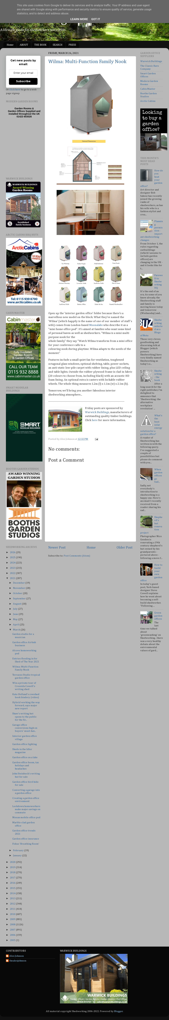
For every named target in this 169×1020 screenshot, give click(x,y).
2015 (13, 888)
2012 (13, 903)
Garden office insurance (25, 838)
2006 (13, 935)
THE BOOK (40, 45)
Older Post (125, 547)
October (18, 593)
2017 (13, 877)
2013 (13, 898)
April (16, 624)
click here (14, 89)
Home (10, 45)
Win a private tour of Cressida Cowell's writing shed (24, 686)
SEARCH (57, 45)
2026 (13, 552)
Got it (95, 19)
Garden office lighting (24, 744)
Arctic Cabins (147, 101)
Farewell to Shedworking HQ (158, 281)
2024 (13, 562)
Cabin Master (147, 89)
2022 (13, 573)
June (16, 614)
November (19, 588)
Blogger (118, 1011)
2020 (13, 862)
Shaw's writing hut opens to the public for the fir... (24, 716)
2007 (13, 929)
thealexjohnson (17, 960)
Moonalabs (96, 325)
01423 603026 (24, 116)
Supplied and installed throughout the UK (24, 112)
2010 (13, 914)
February (18, 850)
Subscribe (23, 81)
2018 (13, 872)
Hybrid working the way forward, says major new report (26, 705)
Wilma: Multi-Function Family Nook (87, 61)
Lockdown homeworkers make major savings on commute (26, 809)
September (19, 598)
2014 (13, 893)
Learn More (79, 19)
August (17, 604)
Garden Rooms (23, 108)
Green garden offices (158, 615)
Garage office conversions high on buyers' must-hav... (24, 728)
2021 (13, 578)
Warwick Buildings (97, 412)
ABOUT (24, 45)
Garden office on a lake (25, 757)
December (19, 583)
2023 (13, 568)
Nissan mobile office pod (26, 817)
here (95, 420)
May (15, 619)
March (17, 629)
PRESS (72, 45)
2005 (13, 940)
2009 (13, 919)
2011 (13, 909)
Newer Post (57, 547)
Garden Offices (17, 111)
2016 (13, 883)
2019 (13, 867)
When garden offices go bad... (158, 475)
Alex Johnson (16, 956)
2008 (13, 924)
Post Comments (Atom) (77, 555)
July (15, 609)
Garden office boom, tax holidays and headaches (25, 765)
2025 (13, 557)
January (17, 855)
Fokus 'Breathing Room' (25, 844)
